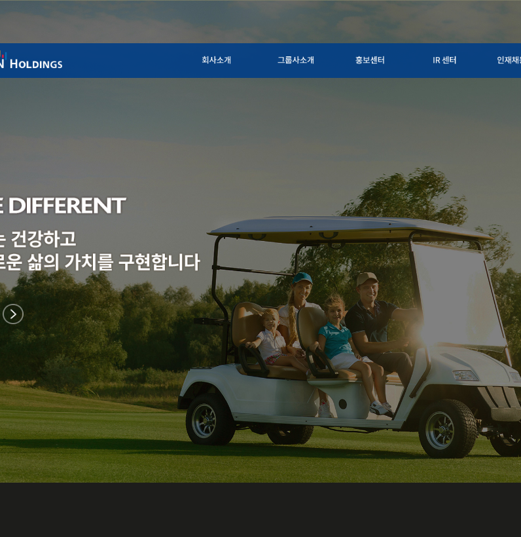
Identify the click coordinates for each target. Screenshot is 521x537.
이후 (13, 314)
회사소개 (232, 59)
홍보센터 (386, 59)
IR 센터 (457, 59)
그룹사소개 (309, 59)
